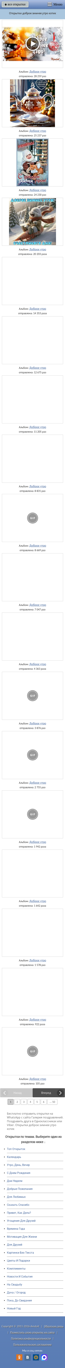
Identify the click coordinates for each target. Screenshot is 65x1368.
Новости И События (20, 1276)
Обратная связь (53, 1326)
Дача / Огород (16, 1292)
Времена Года (16, 1228)
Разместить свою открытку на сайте (32, 1332)
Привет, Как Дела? (19, 1212)
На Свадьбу (14, 1284)
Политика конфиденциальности (31, 1338)
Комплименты (16, 1268)
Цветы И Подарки (18, 1260)
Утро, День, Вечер (18, 1165)
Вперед (46, 1093)
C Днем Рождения (18, 1173)
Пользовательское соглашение (32, 1344)
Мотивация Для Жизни (22, 1236)
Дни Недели (14, 1181)
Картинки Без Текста (20, 1252)
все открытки (15, 4)
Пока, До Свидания (19, 1300)
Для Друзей (14, 1244)
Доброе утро (37, 71)
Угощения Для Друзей (21, 1220)
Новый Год (14, 1308)
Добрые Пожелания (20, 1189)
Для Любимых (16, 1196)
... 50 (52, 1102)
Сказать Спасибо (18, 1204)
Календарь (14, 1157)
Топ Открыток (16, 1149)
